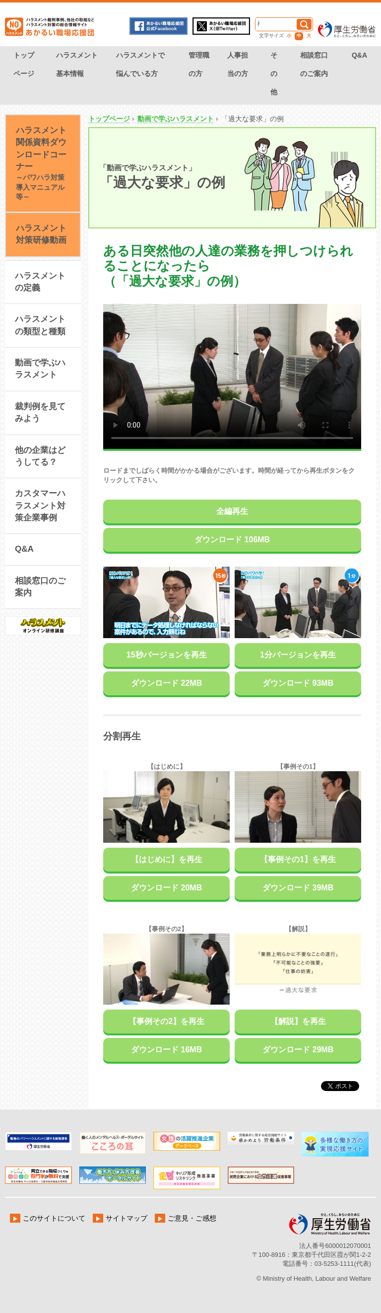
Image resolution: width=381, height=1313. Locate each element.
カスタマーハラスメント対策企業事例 (40, 505)
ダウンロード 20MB (166, 887)
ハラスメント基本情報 (77, 64)
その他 (273, 73)
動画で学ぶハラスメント (175, 119)
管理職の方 (199, 64)
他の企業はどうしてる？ (40, 456)
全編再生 (232, 511)
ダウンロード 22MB (166, 683)
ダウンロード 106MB (232, 539)
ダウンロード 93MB (297, 683)
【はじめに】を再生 (166, 859)
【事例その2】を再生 (166, 1021)
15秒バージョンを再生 (167, 655)
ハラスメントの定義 (40, 281)
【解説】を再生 (298, 1021)
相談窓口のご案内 (314, 64)
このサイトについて (55, 1218)
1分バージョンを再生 (298, 655)
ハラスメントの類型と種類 (40, 325)
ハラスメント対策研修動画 (41, 234)
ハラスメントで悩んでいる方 (140, 64)
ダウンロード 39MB (297, 887)
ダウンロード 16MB (166, 1049)
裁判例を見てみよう (40, 412)
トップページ (23, 64)
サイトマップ (131, 1218)
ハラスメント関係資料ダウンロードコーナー (41, 163)
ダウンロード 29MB (297, 1049)
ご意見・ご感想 (199, 1218)
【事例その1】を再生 (298, 859)
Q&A (359, 55)
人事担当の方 (237, 64)
